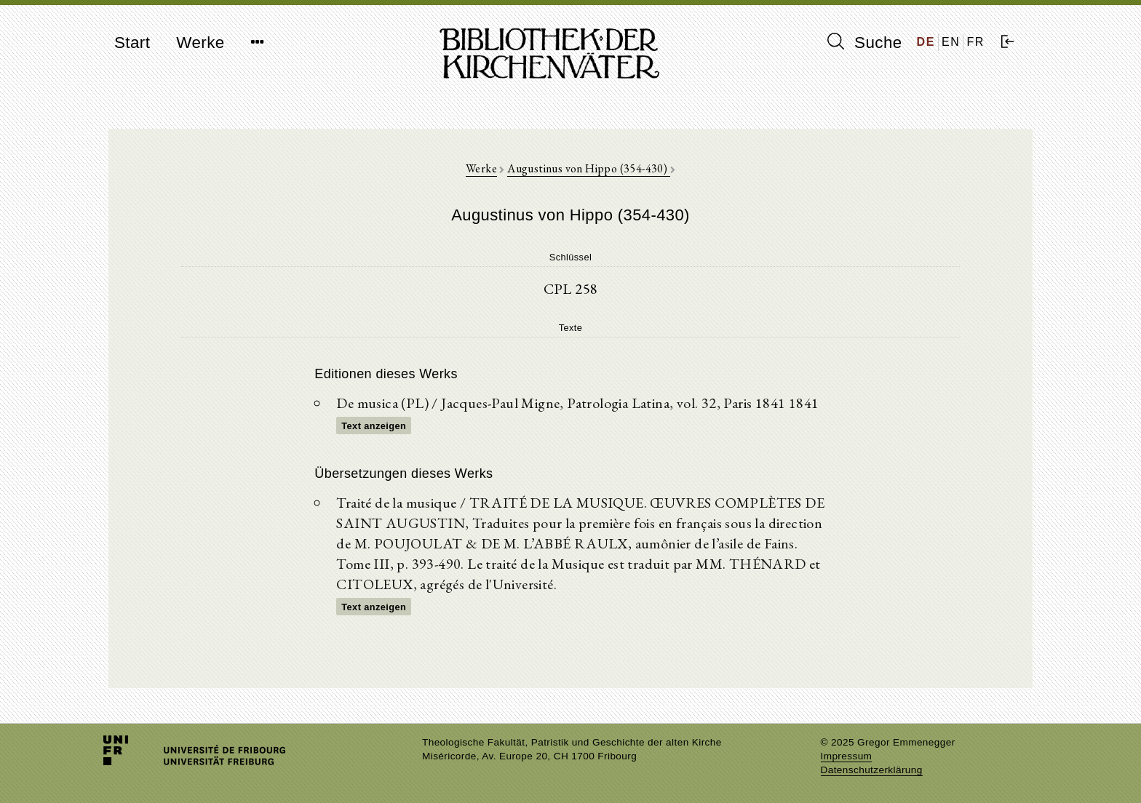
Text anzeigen (373, 425)
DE (926, 42)
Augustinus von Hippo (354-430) (588, 168)
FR (975, 42)
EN (951, 42)
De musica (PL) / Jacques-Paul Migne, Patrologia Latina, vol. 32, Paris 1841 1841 (577, 402)
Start (132, 42)
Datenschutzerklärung (872, 769)
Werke (200, 42)
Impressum (846, 756)
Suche (864, 42)
